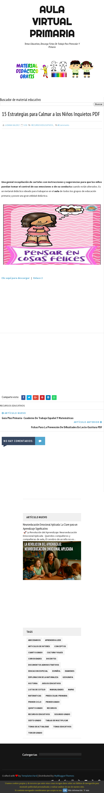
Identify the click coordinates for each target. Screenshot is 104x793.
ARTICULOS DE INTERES (39, 654)
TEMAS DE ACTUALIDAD (38, 734)
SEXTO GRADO (34, 728)
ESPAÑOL (56, 678)
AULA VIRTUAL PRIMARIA (52, 22)
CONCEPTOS (60, 654)
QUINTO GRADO (35, 715)
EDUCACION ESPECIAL (38, 678)
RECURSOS (52, 715)
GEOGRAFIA (68, 685)
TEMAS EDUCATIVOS (62, 734)
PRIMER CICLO (34, 709)
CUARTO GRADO (35, 660)
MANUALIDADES (57, 697)
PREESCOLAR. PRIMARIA (56, 703)
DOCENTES (51, 666)
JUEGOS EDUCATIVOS (51, 691)
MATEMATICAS (34, 703)
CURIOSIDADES (35, 666)
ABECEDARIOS (34, 648)
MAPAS (71, 697)
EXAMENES (69, 678)
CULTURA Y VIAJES (55, 660)
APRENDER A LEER (53, 648)
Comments (63, 132)
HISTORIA (32, 691)
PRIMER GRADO (52, 709)
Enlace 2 (37, 285)
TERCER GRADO (35, 740)
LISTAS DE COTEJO (36, 697)
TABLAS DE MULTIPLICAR (56, 728)
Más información (75, 790)
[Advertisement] (51, 162)
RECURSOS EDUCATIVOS (42, 132)
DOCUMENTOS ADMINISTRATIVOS (43, 672)
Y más (86, 790)
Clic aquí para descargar (15, 285)
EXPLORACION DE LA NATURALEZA (43, 685)
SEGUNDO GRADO (62, 722)
